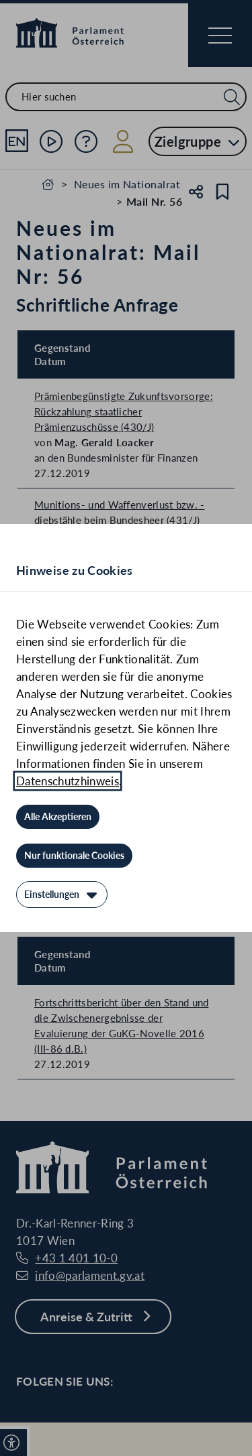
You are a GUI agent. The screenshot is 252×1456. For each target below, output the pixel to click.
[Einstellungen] (62, 894)
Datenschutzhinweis (67, 781)
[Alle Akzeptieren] (57, 817)
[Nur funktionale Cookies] (74, 856)
